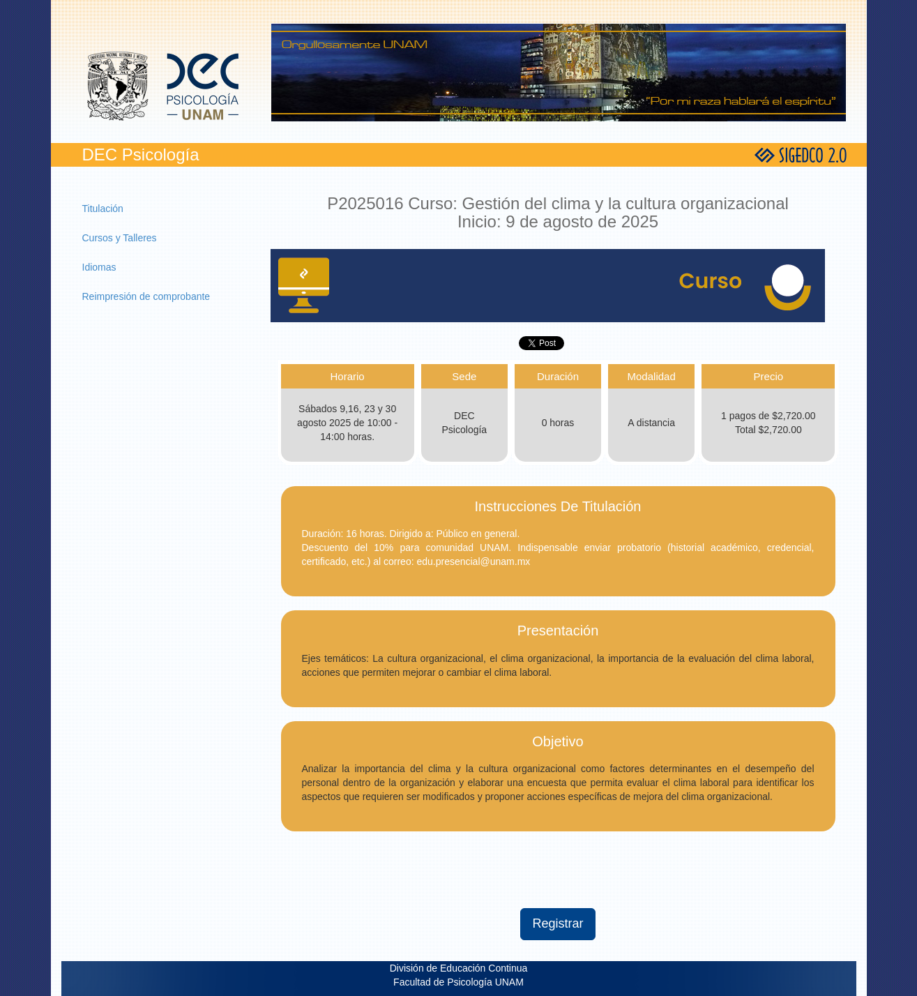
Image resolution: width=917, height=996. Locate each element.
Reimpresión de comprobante (146, 296)
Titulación (102, 208)
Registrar (557, 923)
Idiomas (99, 267)
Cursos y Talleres (119, 237)
